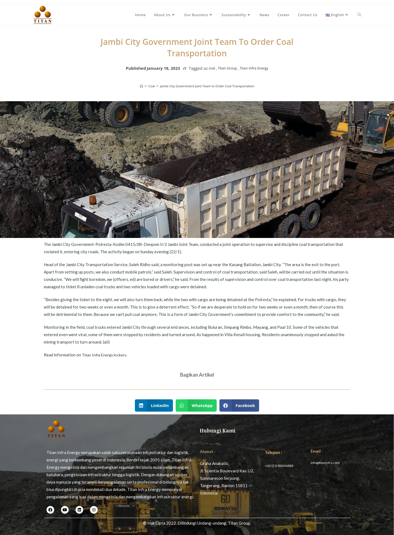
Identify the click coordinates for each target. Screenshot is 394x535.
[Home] (135, 85)
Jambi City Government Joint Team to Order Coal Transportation (207, 85)
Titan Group (225, 68)
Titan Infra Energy (256, 68)
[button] (154, 405)
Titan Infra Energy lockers (105, 354)
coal (207, 68)
